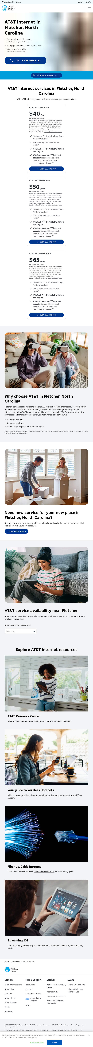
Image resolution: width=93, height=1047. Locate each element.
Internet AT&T (52, 991)
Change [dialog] (18, 2)
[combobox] (18, 631)
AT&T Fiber (9, 989)
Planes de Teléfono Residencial (54, 1001)
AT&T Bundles (11, 1002)
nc (24, 962)
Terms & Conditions (76, 984)
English (80, 2)
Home (7, 962)
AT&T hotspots (52, 795)
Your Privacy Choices (33, 999)
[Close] (89, 1035)
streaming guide (19, 945)
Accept (54, 1042)
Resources (30, 984)
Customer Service (33, 993)
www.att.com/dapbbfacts (53, 132)
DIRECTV (8, 993)
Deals (7, 1007)
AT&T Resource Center (61, 721)
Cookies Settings (37, 1042)
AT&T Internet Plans (13, 984)
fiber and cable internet (44, 871)
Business (8, 1011)
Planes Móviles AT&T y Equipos (56, 985)
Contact (29, 989)
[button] (34, 631)
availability (15, 962)
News (28, 1005)
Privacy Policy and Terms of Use (75, 990)
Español (88, 2)
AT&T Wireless (11, 998)
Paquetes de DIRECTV (56, 996)
